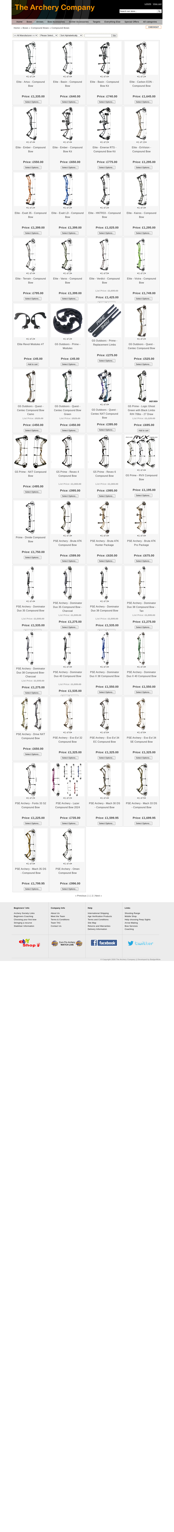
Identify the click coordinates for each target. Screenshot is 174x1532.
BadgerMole (155, 959)
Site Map (92, 923)
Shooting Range (132, 913)
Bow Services (131, 926)
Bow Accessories (56, 22)
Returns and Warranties (99, 926)
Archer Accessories (79, 22)
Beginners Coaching (23, 916)
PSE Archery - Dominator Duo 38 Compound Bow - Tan (141, 607)
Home (19, 22)
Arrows (39, 22)
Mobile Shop (131, 916)
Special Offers (132, 22)
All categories (150, 22)
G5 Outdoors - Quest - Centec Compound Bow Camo (30, 410)
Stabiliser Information (24, 926)
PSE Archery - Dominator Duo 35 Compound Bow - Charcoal (67, 607)
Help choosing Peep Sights (138, 919)
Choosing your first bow (25, 919)
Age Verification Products (100, 916)
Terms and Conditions (98, 919)
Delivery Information (97, 929)
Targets (96, 22)
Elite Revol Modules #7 (30, 344)
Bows (29, 22)
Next (97, 895)
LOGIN (148, 4)
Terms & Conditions (60, 919)
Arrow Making (131, 923)
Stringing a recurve (23, 923)
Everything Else (112, 22)
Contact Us (56, 926)
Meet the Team (58, 916)
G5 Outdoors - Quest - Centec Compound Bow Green (67, 410)
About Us (55, 913)
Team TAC (56, 923)
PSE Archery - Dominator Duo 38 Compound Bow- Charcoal (30, 672)
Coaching (129, 929)
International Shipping (98, 913)
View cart (157, 4)
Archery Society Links (24, 913)
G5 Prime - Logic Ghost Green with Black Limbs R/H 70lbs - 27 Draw (141, 410)
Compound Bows (40, 28)
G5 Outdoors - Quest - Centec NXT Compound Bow (104, 414)
